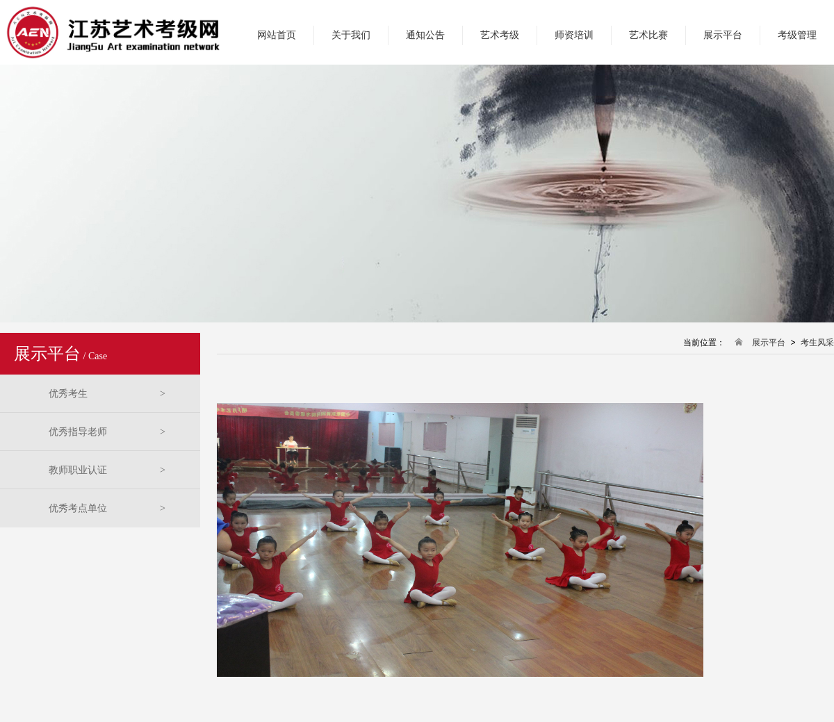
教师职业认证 (107, 470)
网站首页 (276, 35)
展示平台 (722, 35)
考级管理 (797, 35)
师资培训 (574, 35)
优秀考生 (107, 394)
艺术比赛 (648, 35)
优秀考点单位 (107, 508)
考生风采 (817, 343)
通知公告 (425, 35)
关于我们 (351, 35)
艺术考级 (499, 35)
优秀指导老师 (107, 432)
